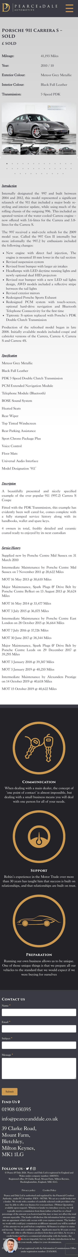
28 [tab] (20, 173)
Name (6, 1005)
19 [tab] (33, 168)
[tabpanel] (11, 157)
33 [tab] (47, 173)
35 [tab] (57, 173)
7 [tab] (39, 163)
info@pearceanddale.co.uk (30, 1119)
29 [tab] (25, 173)
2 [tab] (12, 163)
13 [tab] (71, 163)
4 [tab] (23, 163)
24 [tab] (60, 168)
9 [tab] (49, 163)
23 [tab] (55, 168)
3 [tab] (17, 163)
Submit (10, 1091)
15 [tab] (12, 168)
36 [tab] (63, 173)
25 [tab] (65, 168)
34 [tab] (52, 173)
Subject (7, 1038)
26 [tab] (71, 168)
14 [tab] (7, 168)
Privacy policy (28, 1190)
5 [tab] (28, 163)
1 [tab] (7, 163)
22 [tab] (49, 168)
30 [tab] (31, 173)
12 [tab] (65, 163)
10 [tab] (55, 163)
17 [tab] (23, 168)
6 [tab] (33, 163)
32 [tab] (41, 173)
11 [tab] (60, 163)
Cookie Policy (49, 1190)
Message (7, 1054)
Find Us (11, 1102)
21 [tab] (44, 168)
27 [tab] (15, 173)
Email (6, 1022)
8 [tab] (44, 163)
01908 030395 (16, 1109)
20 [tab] (39, 168)
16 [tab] (17, 168)
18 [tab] (28, 168)
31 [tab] (36, 173)
